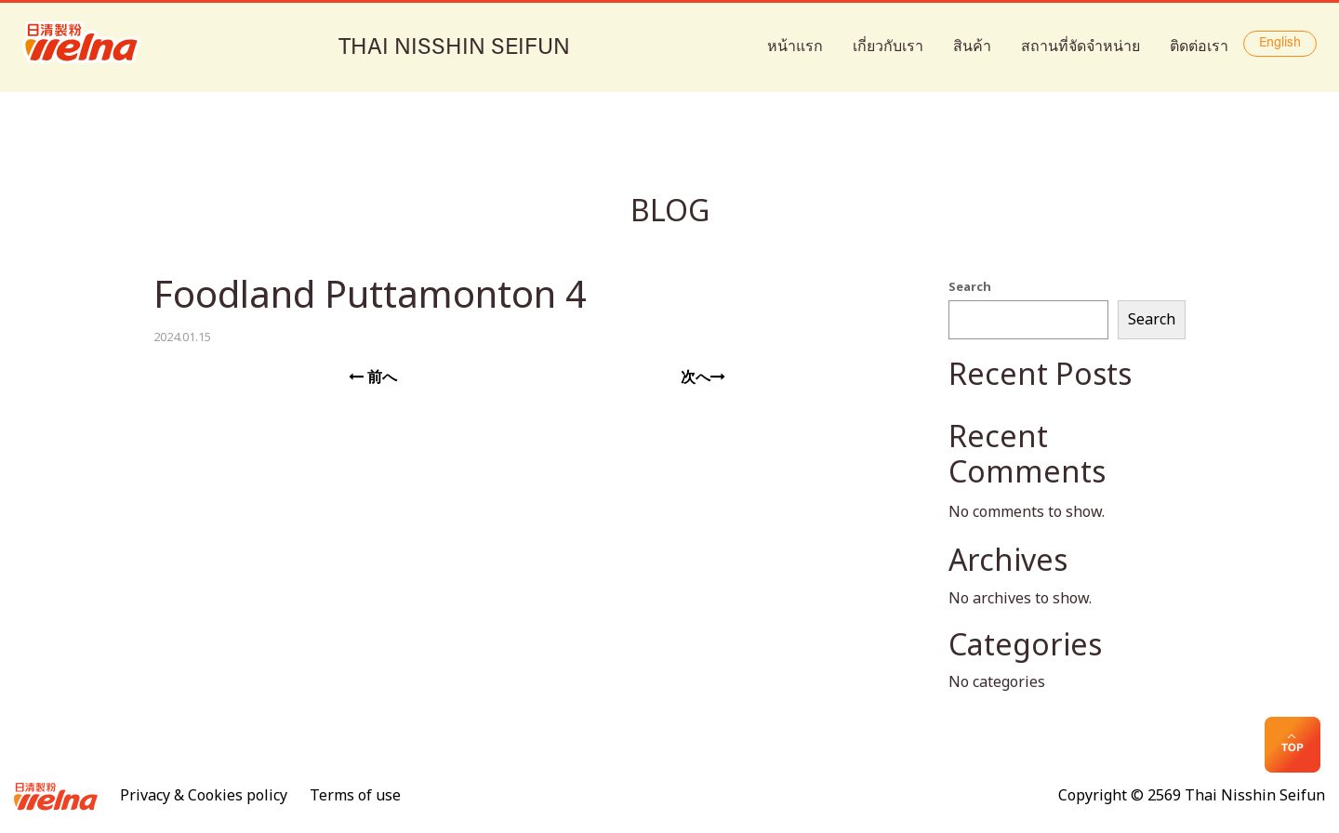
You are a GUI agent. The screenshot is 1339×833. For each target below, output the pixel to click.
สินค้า (972, 46)
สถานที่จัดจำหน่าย (1080, 46)
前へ (373, 377)
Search (969, 287)
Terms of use (355, 796)
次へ (703, 377)
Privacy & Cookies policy (203, 796)
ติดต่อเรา (1199, 46)
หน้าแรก (795, 46)
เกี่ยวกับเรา (888, 46)
